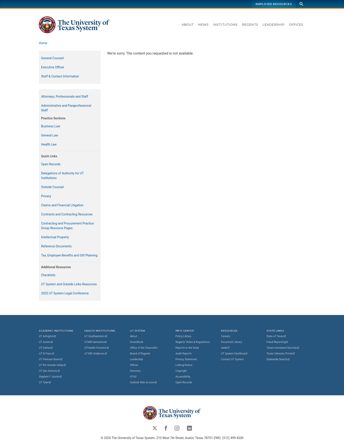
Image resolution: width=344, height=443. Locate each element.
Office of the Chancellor (144, 347)
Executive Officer (52, 67)
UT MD (95, 353)
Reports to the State (187, 347)
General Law (49, 135)
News (203, 25)
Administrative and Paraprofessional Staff (66, 108)
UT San (49, 370)
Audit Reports (183, 353)
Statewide (278, 359)
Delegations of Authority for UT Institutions (62, 175)
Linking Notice (183, 365)
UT (47, 336)
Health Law (49, 144)
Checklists (48, 275)
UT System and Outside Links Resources (69, 284)
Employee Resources (273, 4)
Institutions (225, 25)
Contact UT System (232, 359)
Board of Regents (140, 353)
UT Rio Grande (52, 365)
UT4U (133, 376)
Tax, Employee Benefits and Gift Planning (69, 255)
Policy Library (183, 336)
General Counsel (52, 58)
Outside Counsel (52, 187)
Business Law (50, 126)
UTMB (95, 342)
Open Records (50, 164)
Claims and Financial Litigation (62, 205)
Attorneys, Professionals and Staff (64, 96)
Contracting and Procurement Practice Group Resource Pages (67, 226)
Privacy (46, 196)
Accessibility (182, 376)
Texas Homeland (282, 347)
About (188, 25)
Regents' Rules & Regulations (192, 342)
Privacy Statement (186, 359)
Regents (250, 25)
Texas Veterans (280, 353)
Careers (225, 336)
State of (276, 336)
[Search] (301, 4)
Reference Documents (56, 246)
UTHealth (96, 347)
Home (43, 43)
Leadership (273, 25)
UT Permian (51, 359)
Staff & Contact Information (60, 76)
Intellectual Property (55, 237)
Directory (135, 370)
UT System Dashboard (234, 353)
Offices (296, 25)
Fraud (277, 342)
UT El (46, 353)
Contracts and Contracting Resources (67, 214)
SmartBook (136, 342)
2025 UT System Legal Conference (65, 293)
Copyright (181, 370)
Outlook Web (143, 382)
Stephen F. (50, 376)
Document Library (231, 342)
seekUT (225, 347)
